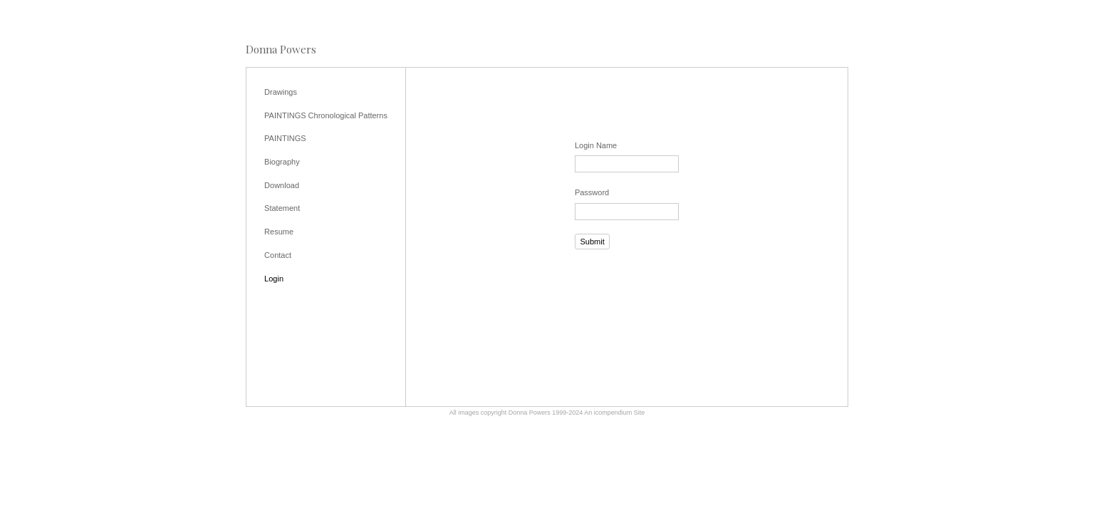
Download (281, 185)
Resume (278, 231)
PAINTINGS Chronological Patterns (325, 115)
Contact (277, 255)
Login (273, 278)
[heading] (281, 49)
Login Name (596, 145)
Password (592, 192)
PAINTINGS (285, 138)
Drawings (280, 92)
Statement (282, 208)
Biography (282, 161)
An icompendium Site (614, 412)
